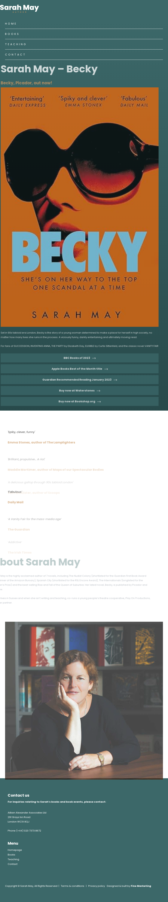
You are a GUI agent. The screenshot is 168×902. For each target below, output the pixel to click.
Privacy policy (96, 886)
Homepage (15, 850)
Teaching (16, 44)
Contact (15, 54)
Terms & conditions (72, 886)
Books (12, 34)
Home (11, 23)
